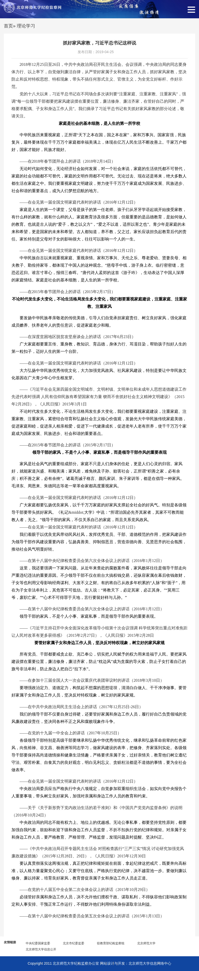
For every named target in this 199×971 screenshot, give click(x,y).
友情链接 (10, 942)
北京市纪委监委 (73, 943)
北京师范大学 (146, 943)
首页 (8, 25)
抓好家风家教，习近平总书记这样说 (99, 42)
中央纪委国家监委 (38, 943)
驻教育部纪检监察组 (110, 943)
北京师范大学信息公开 (41, 949)
